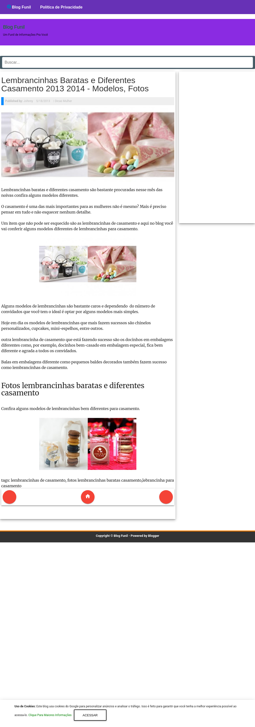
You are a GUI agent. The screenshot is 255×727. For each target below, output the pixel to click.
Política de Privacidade (61, 7)
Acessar (90, 715)
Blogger (153, 536)
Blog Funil (19, 7)
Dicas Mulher (63, 101)
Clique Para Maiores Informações (50, 715)
